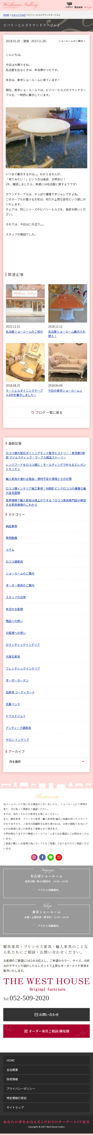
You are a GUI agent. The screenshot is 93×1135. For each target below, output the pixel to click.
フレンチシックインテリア (23, 668)
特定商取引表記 (17, 1098)
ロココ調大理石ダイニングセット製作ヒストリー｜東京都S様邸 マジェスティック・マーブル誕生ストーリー (45, 455)
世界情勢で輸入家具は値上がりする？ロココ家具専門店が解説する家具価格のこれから (46, 502)
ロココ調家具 (14, 561)
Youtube (59, 857)
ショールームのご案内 (70, 41)
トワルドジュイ (16, 716)
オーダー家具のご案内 (20, 585)
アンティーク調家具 (18, 728)
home (11, 1060)
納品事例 (11, 526)
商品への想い (14, 621)
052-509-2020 (26, 998)
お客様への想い (16, 633)
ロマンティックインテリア (23, 645)
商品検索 (78, 7)
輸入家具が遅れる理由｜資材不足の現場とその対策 (39, 479)
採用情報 (12, 1079)
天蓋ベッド (13, 704)
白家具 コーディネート (20, 692)
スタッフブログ (18, 14)
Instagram (34, 857)
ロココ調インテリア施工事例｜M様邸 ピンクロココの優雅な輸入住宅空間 (46, 490)
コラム (10, 550)
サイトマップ (15, 1107)
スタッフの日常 (16, 597)
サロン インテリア (17, 740)
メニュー (88, 7)
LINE (50, 857)
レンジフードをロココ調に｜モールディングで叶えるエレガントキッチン (46, 467)
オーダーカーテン (17, 680)
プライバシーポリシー (21, 1088)
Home (6, 14)
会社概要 (12, 1070)
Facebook (42, 857)
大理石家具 (13, 656)
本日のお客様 (14, 609)
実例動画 (11, 538)
